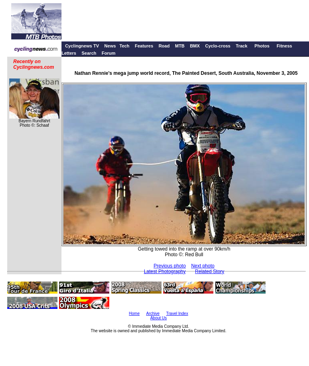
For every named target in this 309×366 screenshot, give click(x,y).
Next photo (203, 266)
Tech (124, 45)
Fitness (284, 45)
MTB (179, 45)
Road (164, 45)
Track (242, 45)
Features (144, 45)
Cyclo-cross (217, 45)
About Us (158, 318)
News (110, 45)
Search (89, 53)
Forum (108, 53)
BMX (195, 45)
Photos (261, 45)
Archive (153, 313)
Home (134, 313)
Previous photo (169, 266)
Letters (68, 53)
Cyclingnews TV (82, 45)
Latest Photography (165, 271)
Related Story (209, 271)
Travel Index (177, 313)
